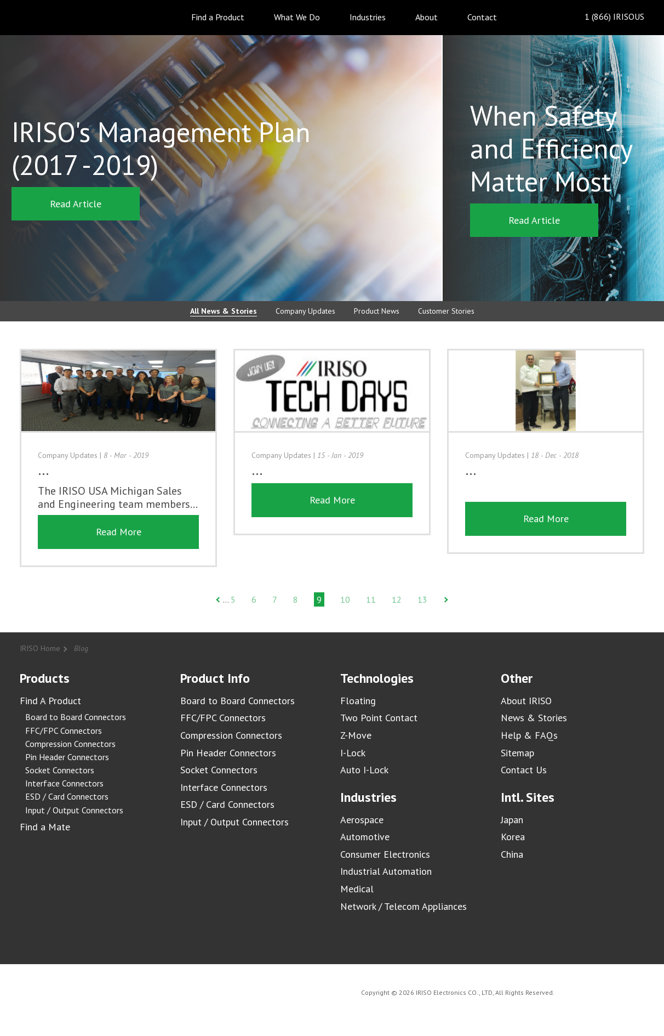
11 (371, 599)
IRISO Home (40, 648)
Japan (512, 819)
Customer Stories (446, 311)
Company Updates (305, 311)
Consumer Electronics (385, 854)
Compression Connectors (70, 743)
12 (397, 599)
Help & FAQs (529, 735)
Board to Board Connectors (75, 716)
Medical (357, 888)
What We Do (297, 17)
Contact (482, 17)
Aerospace (361, 819)
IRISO (51, 16)
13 (422, 599)
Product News (376, 311)
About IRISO (526, 700)
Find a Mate (45, 826)
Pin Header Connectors (67, 756)
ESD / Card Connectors (66, 796)
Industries (368, 17)
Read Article (75, 203)
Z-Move (355, 735)
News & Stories (534, 717)
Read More (118, 531)
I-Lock (352, 752)
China (512, 854)
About (426, 17)
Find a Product (217, 17)
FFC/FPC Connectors (63, 730)
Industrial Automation (386, 871)
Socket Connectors (59, 770)
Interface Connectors (64, 783)
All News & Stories (223, 311)
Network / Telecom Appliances (403, 906)
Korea (513, 836)
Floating (358, 700)
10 (345, 599)
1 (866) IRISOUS (605, 17)
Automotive (365, 836)
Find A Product (50, 700)
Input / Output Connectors (74, 810)
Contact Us (524, 769)
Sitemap (517, 752)
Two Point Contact (378, 717)
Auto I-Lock (364, 769)
